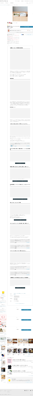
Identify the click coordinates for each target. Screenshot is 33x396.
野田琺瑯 (14, 294)
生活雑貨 (14, 293)
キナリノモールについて (9, 390)
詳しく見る (5, 334)
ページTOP (16, 386)
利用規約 (3, 394)
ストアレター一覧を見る (31, 375)
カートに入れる (26, 309)
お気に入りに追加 (29, 34)
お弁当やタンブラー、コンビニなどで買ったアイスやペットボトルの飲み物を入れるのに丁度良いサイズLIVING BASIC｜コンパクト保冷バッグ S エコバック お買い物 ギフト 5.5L (22, 240)
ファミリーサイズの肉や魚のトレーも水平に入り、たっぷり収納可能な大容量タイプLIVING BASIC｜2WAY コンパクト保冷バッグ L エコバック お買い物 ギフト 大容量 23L (22, 246)
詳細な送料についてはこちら (2, 302)
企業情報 (0, 394)
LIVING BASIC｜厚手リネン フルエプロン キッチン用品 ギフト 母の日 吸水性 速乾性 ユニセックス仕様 (22, 143)
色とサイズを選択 (26, 26)
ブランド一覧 (5, 390)
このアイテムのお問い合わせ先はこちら (21, 303)
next (32, 13)
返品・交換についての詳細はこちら (3, 311)
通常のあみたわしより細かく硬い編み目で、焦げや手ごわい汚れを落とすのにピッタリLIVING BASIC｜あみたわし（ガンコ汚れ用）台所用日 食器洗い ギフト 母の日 (22, 273)
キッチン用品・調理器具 (18, 293)
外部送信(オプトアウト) (9, 394)
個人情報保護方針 (5, 394)
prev (8, 13)
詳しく (28, 242)
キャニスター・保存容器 (23, 293)
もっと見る (29, 380)
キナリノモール (1, 390)
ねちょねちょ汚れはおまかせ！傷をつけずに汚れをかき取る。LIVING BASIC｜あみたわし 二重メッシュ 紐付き (21, 267)
